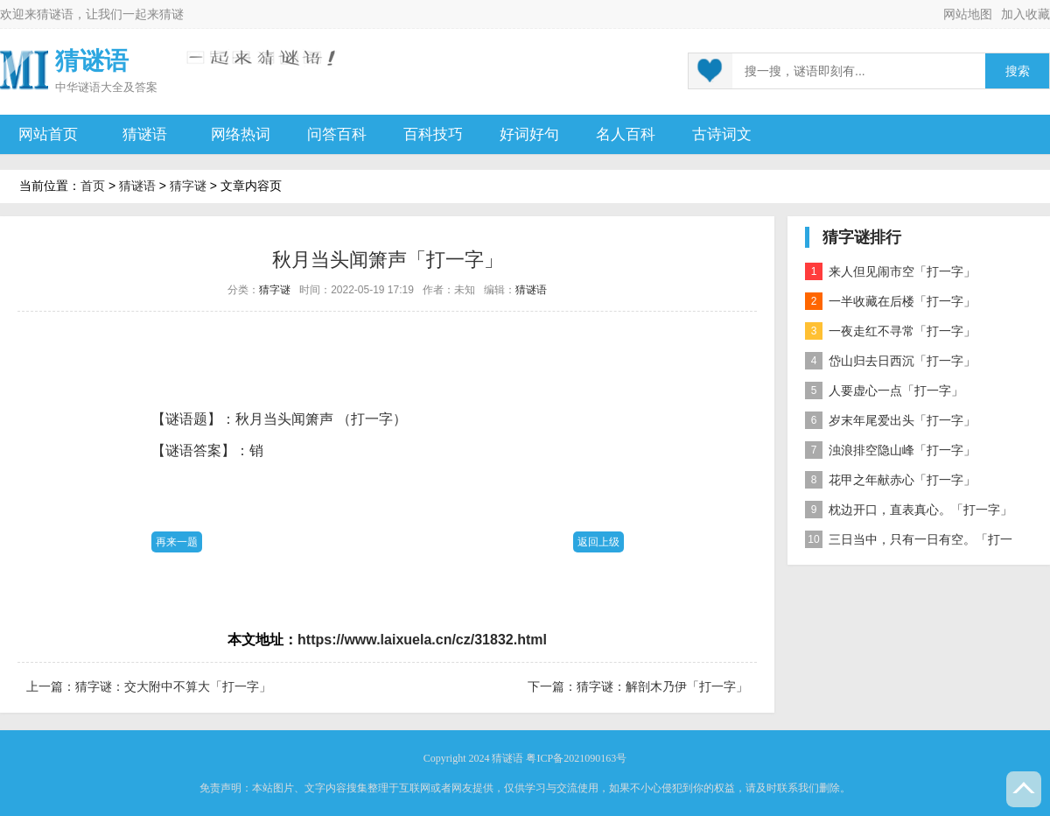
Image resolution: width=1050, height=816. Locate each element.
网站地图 (967, 14)
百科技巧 (433, 134)
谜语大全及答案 (118, 87)
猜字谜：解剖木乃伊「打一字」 (662, 686)
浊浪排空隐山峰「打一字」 (890, 450)
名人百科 (625, 134)
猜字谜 (188, 186)
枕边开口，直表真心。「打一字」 (908, 509)
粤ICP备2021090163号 (576, 758)
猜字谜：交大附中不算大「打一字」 (173, 686)
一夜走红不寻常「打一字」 (890, 331)
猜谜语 (55, 14)
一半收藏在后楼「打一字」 (890, 301)
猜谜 (171, 14)
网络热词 (240, 134)
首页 (92, 186)
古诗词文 (722, 134)
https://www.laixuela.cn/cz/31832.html (422, 639)
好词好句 (529, 134)
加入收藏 (1025, 14)
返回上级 (599, 542)
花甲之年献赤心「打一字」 (890, 480)
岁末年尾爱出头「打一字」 (890, 420)
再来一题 (177, 542)
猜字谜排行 (861, 237)
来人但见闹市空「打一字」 (890, 271)
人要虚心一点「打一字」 (884, 390)
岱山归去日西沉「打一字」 (890, 360)
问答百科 (337, 134)
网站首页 (48, 134)
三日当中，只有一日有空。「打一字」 (908, 542)
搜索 (1017, 71)
